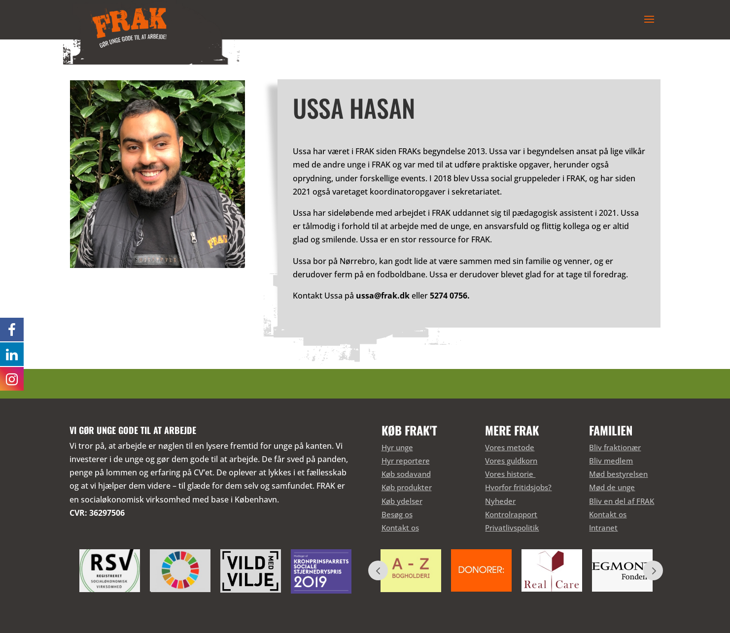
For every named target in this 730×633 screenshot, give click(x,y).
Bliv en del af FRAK (621, 501)
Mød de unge (612, 487)
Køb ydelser (402, 501)
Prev (378, 570)
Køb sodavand (406, 474)
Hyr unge (397, 447)
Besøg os (397, 514)
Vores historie (510, 474)
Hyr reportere (406, 461)
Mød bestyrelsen (618, 474)
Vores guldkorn (511, 461)
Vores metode (509, 447)
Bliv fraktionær (615, 447)
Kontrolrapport (511, 514)
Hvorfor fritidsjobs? (518, 487)
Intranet (603, 528)
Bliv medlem (611, 461)
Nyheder (500, 501)
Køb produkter (407, 487)
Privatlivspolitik (512, 528)
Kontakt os (400, 528)
